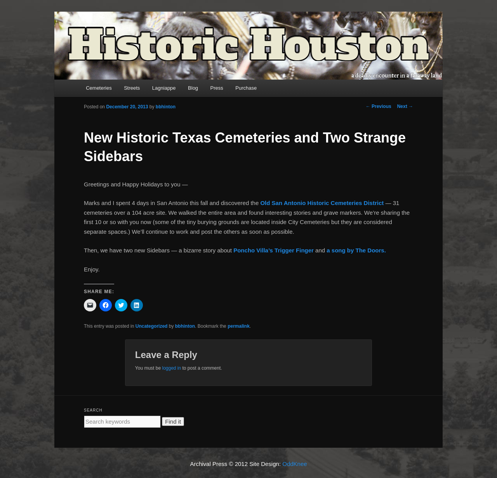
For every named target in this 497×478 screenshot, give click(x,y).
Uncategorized (152, 326)
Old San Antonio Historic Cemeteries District (322, 203)
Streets (132, 88)
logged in (171, 368)
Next (405, 106)
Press (216, 88)
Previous (378, 106)
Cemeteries (98, 88)
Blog (193, 88)
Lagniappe (164, 88)
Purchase (246, 88)
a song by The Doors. (356, 250)
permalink (239, 326)
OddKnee (294, 464)
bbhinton (166, 107)
